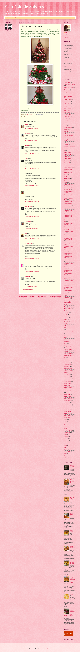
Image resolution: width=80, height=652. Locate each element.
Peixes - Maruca (67, 396)
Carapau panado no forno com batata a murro (72, 579)
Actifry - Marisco (67, 108)
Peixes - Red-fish (67, 404)
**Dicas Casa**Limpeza (69, 84)
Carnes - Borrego (67, 152)
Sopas (65, 443)
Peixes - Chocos (67, 383)
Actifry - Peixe (67, 110)
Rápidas (65, 428)
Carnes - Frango (67, 158)
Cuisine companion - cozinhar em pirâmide (68, 239)
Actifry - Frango (67, 106)
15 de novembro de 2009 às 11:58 (32, 258)
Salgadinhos (66, 436)
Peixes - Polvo (67, 402)
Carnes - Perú (67, 162)
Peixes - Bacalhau (68, 379)
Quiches (65, 424)
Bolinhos (66, 131)
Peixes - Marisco (67, 394)
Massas (65, 343)
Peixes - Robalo (67, 407)
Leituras (65, 339)
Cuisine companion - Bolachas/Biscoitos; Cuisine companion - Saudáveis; (68, 215)
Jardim (65, 325)
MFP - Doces (67, 351)
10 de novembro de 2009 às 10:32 (32, 168)
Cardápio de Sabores (24, 6)
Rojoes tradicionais (72, 548)
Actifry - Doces (67, 103)
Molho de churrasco (68, 355)
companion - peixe (68, 172)
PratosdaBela (28, 221)
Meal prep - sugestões (68, 345)
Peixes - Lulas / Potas (68, 390)
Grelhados (66, 321)
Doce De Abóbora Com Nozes (72, 515)
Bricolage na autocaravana (67, 139)
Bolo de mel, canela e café (72, 499)
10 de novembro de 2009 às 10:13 (32, 140)
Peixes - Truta (67, 417)
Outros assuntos (67, 364)
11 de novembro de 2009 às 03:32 (32, 238)
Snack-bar (66, 440)
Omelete (66, 360)
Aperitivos (66, 118)
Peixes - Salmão (67, 409)
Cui (64, 180)
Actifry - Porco (67, 112)
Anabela (27, 145)
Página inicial (11, 18)
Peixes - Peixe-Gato (68, 398)
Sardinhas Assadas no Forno (72, 562)
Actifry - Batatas (67, 99)
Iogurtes (65, 323)
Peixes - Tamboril (67, 415)
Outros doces (66, 366)
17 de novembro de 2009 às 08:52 (32, 271)
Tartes (65, 449)
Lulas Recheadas (72, 481)
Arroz (65, 123)
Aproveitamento (67, 120)
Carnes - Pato (67, 160)
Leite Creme (71, 531)
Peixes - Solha (67, 413)
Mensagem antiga (55, 296)
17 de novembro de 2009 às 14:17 (32, 286)
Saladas (65, 434)
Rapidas (65, 426)
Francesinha (66, 317)
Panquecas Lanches (68, 370)
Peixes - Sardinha (67, 411)
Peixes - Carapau (67, 381)
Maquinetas (66, 341)
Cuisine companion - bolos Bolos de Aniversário (68, 228)
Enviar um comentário (28, 289)
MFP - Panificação (68, 353)
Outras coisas (67, 362)
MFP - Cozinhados (68, 349)
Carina (26, 158)
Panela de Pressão (68, 368)
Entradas (66, 314)
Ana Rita (27, 190)
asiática (65, 125)
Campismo (66, 144)
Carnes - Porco (67, 165)
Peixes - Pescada (67, 400)
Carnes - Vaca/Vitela (68, 167)
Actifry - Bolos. (67, 101)
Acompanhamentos (68, 92)
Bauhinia (27, 124)
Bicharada (66, 129)
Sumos (65, 445)
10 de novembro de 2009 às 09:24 (32, 128)
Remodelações (67, 432)
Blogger (48, 648)
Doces (65, 306)
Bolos (65, 133)
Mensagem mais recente (26, 296)
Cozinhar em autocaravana (67, 177)
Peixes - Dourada (67, 385)
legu (65, 337)
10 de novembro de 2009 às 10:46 (32, 185)
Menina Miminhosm (29, 263)
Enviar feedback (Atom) (30, 300)
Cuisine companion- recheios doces (68, 298)
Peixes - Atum (67, 376)
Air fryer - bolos (67, 114)
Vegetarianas (66, 455)
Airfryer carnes (67, 116)
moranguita (27, 276)
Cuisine (65, 182)
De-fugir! (66, 304)
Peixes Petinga (67, 374)
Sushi (65, 447)
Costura (65, 174)
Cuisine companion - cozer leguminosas (68, 235)
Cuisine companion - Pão (69, 260)
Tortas (65, 453)
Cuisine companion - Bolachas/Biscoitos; (68, 211)
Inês (26, 233)
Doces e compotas (68, 308)
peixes (65, 372)
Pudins (65, 421)
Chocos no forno (72, 466)
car (64, 150)
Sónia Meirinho (28, 206)
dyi (64, 310)
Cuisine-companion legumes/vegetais (68, 301)
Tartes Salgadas (67, 451)
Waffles (65, 457)
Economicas (66, 312)
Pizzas (65, 419)
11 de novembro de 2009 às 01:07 (32, 216)
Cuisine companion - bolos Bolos (68, 224)
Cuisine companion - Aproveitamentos (68, 204)
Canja (71, 594)
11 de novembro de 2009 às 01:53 (32, 228)
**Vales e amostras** (68, 87)
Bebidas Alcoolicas (68, 127)
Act (64, 94)
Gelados (65, 319)
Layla (65, 335)
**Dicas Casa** (67, 82)
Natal (28, 116)
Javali (65, 327)
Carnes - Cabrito (67, 154)
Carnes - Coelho (67, 156)
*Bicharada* (66, 89)
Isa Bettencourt (28, 243)
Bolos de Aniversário (68, 135)
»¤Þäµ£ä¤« (27, 133)
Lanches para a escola (68, 331)
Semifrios (66, 438)
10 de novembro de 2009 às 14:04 (32, 201)
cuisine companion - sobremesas (68, 284)
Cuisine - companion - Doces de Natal (68, 188)
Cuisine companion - (68, 201)
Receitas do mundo (68, 430)
